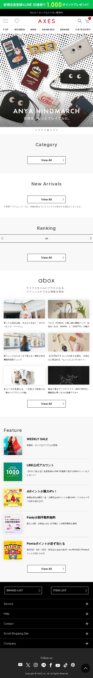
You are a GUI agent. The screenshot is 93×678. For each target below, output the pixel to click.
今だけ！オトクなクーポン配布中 (46, 12)
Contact (8, 623)
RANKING (48, 29)
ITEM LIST (59, 590)
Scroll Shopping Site (16, 633)
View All (46, 160)
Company (10, 643)
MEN (34, 29)
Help (6, 613)
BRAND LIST (15, 590)
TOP (6, 29)
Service (8, 604)
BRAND (65, 29)
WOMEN (19, 29)
